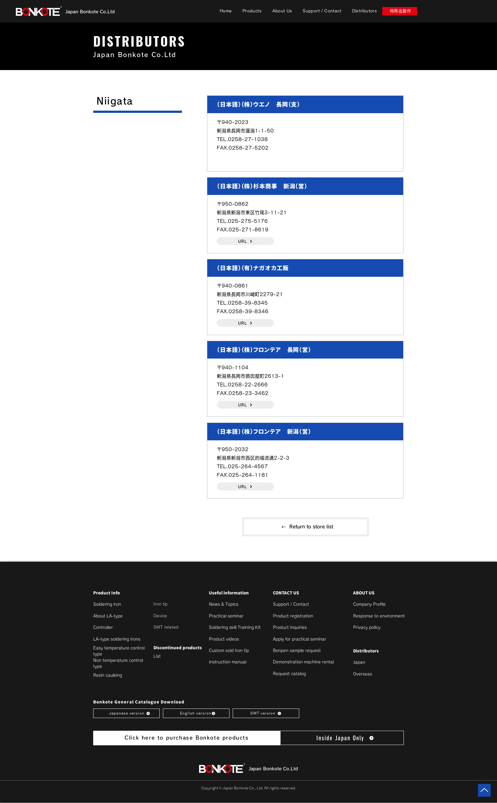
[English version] (196, 713)
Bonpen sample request (297, 651)
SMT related (165, 627)
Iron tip (160, 604)
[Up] (484, 790)
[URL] (245, 241)
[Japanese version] (126, 713)
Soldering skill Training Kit (235, 627)
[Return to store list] (305, 526)
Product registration (293, 616)
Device (160, 616)
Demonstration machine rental (303, 662)
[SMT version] (266, 713)
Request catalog (289, 674)
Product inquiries (290, 627)
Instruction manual (227, 662)
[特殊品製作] (399, 11)
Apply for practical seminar (299, 639)
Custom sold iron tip (229, 651)
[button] (252, 11)
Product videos (224, 639)
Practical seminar (226, 616)
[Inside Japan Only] (342, 738)
